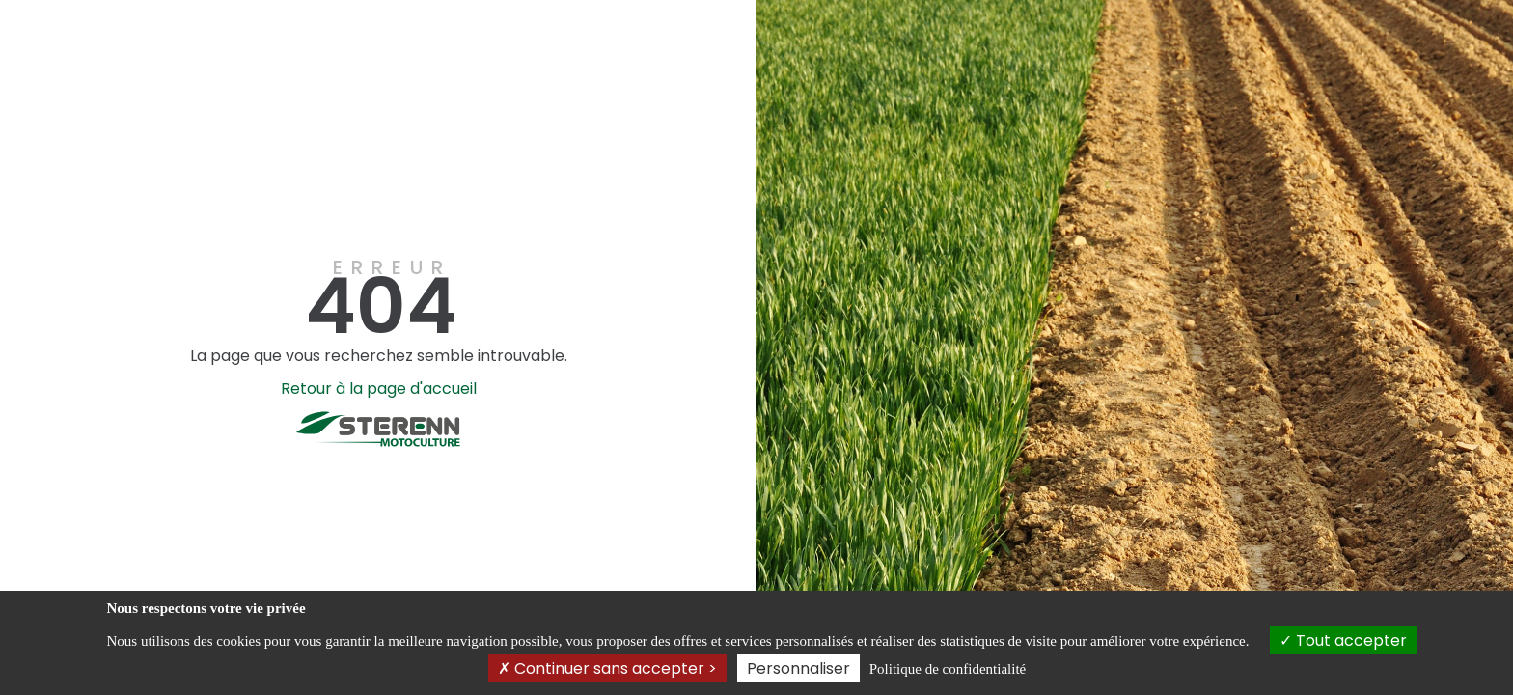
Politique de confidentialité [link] (947, 669)
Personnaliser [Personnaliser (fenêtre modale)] (798, 668)
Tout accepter (1343, 640)
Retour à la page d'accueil (379, 388)
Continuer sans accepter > (607, 668)
